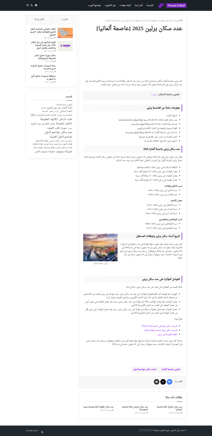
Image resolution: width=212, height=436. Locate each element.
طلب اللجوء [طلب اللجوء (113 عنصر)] (53, 129)
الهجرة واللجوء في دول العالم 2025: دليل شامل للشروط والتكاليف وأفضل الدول (43, 46)
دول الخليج (111, 5)
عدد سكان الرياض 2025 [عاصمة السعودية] (135, 408)
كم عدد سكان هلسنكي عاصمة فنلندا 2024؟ (159, 326)
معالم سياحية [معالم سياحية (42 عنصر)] (49, 149)
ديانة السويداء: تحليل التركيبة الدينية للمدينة (42, 68)
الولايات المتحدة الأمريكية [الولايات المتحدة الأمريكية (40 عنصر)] (46, 116)
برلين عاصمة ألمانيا (170, 369)
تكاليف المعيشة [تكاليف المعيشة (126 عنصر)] (64, 125)
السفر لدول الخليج (178, 430)
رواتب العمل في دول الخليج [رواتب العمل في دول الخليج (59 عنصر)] (43, 125)
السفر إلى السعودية (165, 20)
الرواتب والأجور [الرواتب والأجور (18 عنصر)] (54, 113)
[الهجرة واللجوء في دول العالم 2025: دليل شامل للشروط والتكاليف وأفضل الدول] (64, 47)
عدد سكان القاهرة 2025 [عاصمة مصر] (98, 407)
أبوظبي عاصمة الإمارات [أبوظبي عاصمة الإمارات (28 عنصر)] (64, 106)
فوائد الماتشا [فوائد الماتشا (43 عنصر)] (38, 145)
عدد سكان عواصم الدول (144, 369)
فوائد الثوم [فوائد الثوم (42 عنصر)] (67, 145)
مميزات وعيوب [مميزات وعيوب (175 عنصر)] (64, 153)
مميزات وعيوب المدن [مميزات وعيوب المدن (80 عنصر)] (45, 153)
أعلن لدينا (139, 5)
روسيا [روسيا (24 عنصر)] (70, 129)
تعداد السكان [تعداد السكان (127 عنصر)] (65, 121)
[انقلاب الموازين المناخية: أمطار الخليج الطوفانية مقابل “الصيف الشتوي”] (64, 33)
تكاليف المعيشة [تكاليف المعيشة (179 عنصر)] (49, 120)
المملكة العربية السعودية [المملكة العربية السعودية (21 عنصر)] (64, 116)
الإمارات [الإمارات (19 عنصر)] (43, 109)
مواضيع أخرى (95, 5)
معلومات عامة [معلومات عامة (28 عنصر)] (38, 149)
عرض (154, 94)
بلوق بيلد (29, 430)
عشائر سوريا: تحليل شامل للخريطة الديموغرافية (44, 57)
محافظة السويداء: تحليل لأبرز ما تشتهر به (42, 78)
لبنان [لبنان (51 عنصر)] (58, 149)
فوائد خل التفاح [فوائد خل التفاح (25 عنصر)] (66, 149)
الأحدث (64, 20)
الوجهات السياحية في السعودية (145, 20)
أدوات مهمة (126, 5)
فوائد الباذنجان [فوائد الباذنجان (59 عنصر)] (41, 142)
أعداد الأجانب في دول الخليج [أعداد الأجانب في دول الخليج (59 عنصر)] (59, 109)
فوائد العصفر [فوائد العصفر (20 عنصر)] (58, 146)
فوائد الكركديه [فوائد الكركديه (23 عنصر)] (48, 145)
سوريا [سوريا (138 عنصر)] (64, 129)
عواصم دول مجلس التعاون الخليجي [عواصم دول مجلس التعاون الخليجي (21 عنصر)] (60, 142)
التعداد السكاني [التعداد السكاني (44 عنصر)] (66, 112)
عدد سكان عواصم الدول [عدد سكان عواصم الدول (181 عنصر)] (58, 133)
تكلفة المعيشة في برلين (167, 335)
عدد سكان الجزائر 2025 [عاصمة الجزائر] (169, 408)
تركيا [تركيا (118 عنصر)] (33, 116)
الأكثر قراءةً (39, 20)
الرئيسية (149, 5)
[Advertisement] (132, 54)
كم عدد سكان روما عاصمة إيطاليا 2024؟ (160, 330)
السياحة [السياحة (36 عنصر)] (45, 112)
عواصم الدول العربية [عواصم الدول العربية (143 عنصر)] (61, 138)
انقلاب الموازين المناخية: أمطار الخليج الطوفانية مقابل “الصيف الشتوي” (43, 33)
